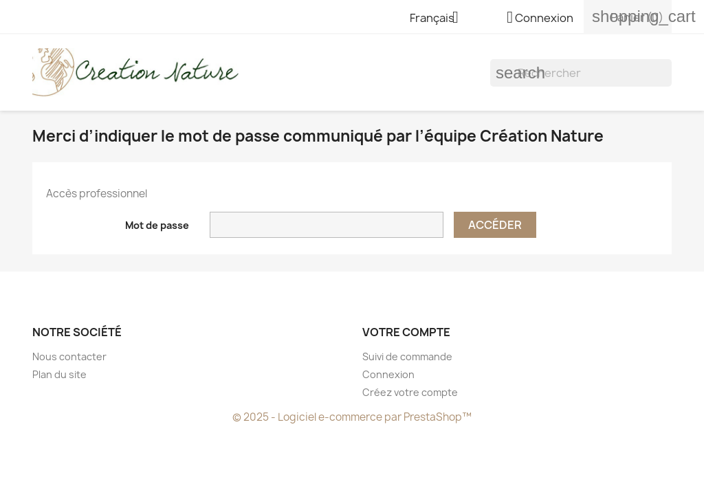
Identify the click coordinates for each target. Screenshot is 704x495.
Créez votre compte (410, 392)
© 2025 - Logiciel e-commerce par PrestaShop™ (352, 417)
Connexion (388, 374)
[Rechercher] (581, 73)
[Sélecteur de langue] (439, 18)
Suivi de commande (407, 356)
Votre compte (406, 332)
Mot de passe (157, 225)
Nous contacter (69, 356)
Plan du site (59, 374)
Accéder (495, 224)
